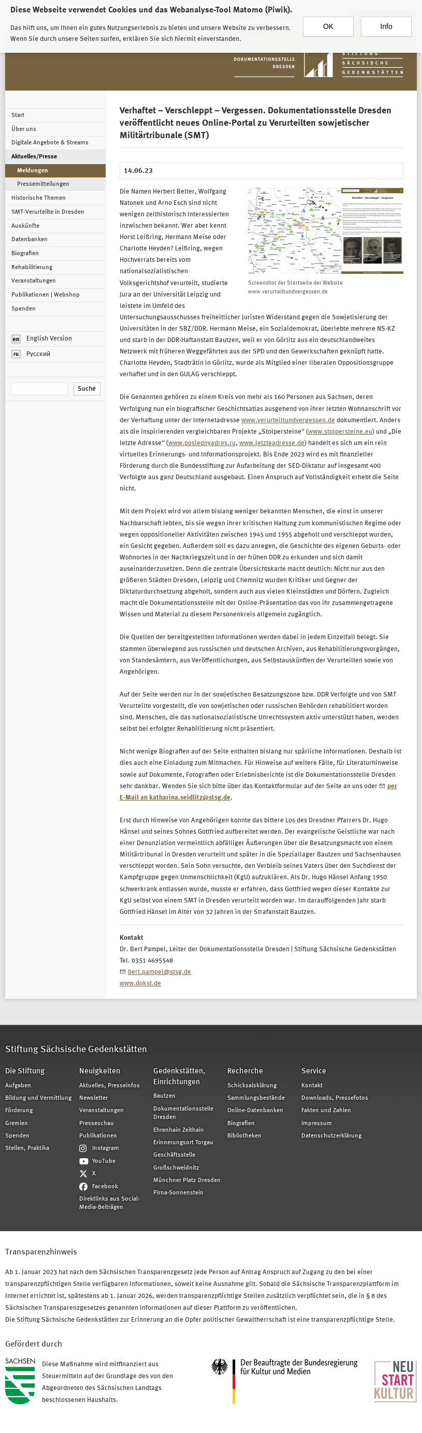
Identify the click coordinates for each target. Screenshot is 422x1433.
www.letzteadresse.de (271, 443)
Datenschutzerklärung (331, 1136)
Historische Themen (38, 198)
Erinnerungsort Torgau (183, 1143)
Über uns (23, 129)
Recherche (245, 1071)
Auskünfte (25, 226)
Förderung (19, 1110)
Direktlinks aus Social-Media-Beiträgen (109, 1203)
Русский (31, 354)
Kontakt (312, 1086)
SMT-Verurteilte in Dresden (47, 212)
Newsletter (93, 1098)
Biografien (25, 253)
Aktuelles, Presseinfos (109, 1086)
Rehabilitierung (31, 267)
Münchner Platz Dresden (187, 1180)
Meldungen (32, 171)
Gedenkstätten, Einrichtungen (179, 1077)
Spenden (23, 309)
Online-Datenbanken (255, 1110)
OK (328, 22)
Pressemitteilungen (43, 184)
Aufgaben (18, 1086)
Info (386, 22)
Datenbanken (29, 240)
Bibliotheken (244, 1136)
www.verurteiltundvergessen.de (288, 420)
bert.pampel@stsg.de (159, 972)
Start (17, 115)
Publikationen (98, 1136)
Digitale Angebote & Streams (50, 143)
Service (313, 1071)
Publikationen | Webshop (45, 295)
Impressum (316, 1123)
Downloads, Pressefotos (334, 1098)
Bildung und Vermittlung (38, 1098)
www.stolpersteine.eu (340, 432)
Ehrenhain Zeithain (178, 1130)
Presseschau (96, 1123)
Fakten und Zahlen (326, 1110)
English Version (42, 339)
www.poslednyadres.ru (202, 443)
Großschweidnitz (176, 1168)
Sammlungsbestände (256, 1098)
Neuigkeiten (99, 1071)
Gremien (16, 1123)
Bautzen (164, 1096)
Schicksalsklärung (252, 1086)
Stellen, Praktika (27, 1148)
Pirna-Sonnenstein (178, 1193)
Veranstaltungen (33, 281)
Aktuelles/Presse (34, 157)
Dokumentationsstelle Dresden (183, 1113)
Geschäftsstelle (174, 1155)
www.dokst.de (140, 983)
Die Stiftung (25, 1071)
